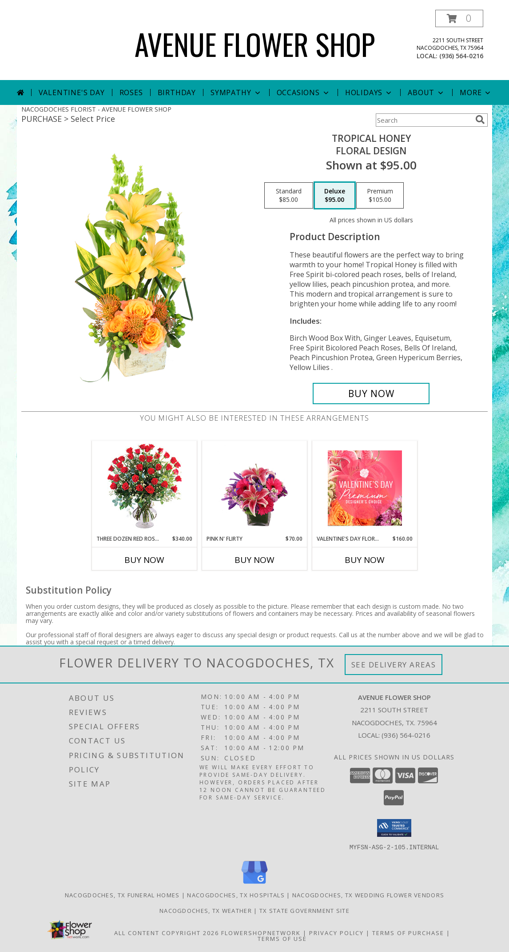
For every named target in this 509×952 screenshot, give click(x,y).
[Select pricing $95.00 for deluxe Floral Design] (334, 196)
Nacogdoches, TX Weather (205, 910)
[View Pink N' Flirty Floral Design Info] (255, 488)
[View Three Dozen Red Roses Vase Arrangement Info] (144, 488)
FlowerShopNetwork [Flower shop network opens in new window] (261, 932)
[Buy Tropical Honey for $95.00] (371, 393)
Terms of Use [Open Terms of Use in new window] (282, 938)
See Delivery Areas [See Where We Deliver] (393, 664)
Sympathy (236, 92)
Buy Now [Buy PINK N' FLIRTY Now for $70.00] (254, 560)
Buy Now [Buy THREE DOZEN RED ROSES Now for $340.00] (144, 560)
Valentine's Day (72, 92)
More (476, 92)
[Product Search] (423, 120)
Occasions (303, 92)
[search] (480, 120)
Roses (131, 92)
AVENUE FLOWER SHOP (255, 43)
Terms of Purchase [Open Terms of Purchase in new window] (408, 932)
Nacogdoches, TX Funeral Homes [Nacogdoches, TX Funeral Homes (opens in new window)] (122, 895)
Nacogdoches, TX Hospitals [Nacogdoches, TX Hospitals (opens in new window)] (236, 895)
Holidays (369, 92)
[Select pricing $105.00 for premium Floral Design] (380, 196)
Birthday (177, 92)
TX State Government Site (304, 910)
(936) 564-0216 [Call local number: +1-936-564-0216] (461, 56)
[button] (459, 18)
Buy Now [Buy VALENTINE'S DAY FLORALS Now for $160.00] (365, 560)
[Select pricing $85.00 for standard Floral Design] (289, 196)
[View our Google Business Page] (254, 884)
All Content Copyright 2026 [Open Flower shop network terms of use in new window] (166, 932)
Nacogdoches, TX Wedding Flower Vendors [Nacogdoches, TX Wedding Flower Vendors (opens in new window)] (368, 895)
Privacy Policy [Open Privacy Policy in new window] (336, 932)
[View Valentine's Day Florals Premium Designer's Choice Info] (365, 488)
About (426, 92)
